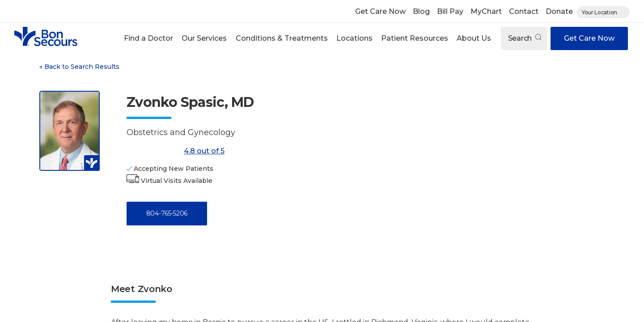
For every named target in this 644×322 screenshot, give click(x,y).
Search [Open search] (525, 38)
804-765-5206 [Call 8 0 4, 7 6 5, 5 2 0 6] (166, 213)
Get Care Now (380, 11)
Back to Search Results (79, 67)
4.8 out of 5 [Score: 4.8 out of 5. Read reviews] (176, 151)
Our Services (204, 38)
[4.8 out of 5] (153, 151)
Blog (421, 11)
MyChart (486, 11)
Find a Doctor (148, 38)
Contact (523, 11)
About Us (474, 38)
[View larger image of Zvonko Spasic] (69, 131)
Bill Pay (450, 11)
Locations (354, 38)
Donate (559, 11)
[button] (149, 38)
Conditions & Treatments (282, 38)
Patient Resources (414, 38)
